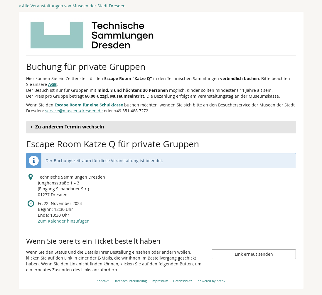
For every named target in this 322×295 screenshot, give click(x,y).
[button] (161, 127)
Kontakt (103, 281)
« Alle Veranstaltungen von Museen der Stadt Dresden (72, 6)
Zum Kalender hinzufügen (64, 221)
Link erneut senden (254, 254)
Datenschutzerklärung (130, 281)
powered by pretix (211, 281)
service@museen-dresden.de (74, 110)
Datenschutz (182, 281)
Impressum (159, 281)
